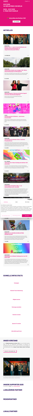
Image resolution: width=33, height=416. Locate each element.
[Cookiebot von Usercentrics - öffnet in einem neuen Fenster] (28, 199)
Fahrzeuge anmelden (16, 307)
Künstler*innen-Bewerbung (16, 290)
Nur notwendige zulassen (6, 215)
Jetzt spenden (16, 21)
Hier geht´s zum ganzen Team (9, 351)
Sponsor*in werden (16, 323)
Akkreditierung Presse (16, 331)
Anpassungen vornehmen (16, 215)
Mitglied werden (16, 299)
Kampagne (16, 283)
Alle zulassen (27, 215)
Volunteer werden (16, 314)
